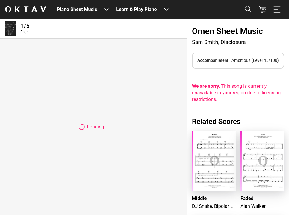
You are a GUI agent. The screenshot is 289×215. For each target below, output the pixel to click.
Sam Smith (205, 42)
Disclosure (233, 42)
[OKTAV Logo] (25, 9)
